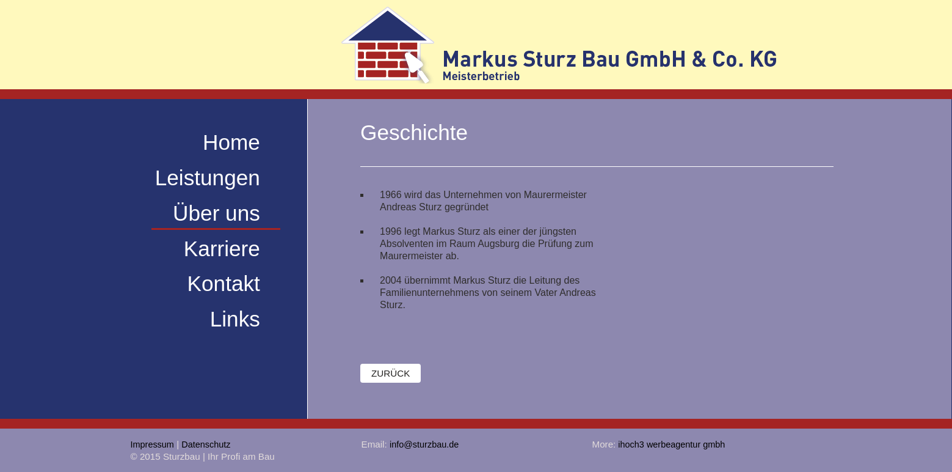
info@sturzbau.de (424, 444)
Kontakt (223, 283)
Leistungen (207, 178)
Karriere (222, 248)
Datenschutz (205, 444)
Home (231, 142)
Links (235, 319)
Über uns (216, 213)
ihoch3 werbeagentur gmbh (670, 444)
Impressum (152, 444)
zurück (390, 373)
